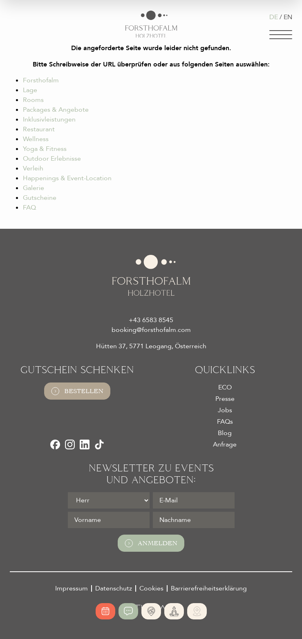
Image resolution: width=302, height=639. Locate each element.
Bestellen (77, 391)
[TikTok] (99, 444)
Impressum (71, 588)
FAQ (29, 207)
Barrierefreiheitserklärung (209, 588)
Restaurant (39, 129)
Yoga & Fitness (45, 148)
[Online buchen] (105, 611)
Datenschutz (113, 588)
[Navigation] (280, 34)
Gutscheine (39, 197)
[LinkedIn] (84, 444)
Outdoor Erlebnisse (52, 158)
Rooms (33, 99)
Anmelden (151, 543)
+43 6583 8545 (151, 320)
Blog (225, 433)
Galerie (33, 188)
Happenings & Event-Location (67, 178)
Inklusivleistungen (49, 119)
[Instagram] (70, 444)
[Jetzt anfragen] (128, 611)
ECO (225, 387)
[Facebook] (55, 444)
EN (288, 17)
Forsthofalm (41, 80)
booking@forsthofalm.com (151, 329)
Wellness (36, 139)
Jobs (225, 410)
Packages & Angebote (56, 109)
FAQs (225, 421)
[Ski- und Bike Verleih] (197, 611)
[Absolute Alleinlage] (151, 611)
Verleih (33, 168)
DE (273, 17)
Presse (225, 398)
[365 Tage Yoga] (174, 611)
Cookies (151, 588)
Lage (30, 90)
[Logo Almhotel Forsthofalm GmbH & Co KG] (151, 24)
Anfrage (225, 444)
